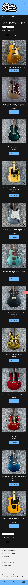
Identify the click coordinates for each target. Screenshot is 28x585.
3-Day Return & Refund (9, 553)
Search (14, 582)
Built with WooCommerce (16, 576)
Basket (22, 581)
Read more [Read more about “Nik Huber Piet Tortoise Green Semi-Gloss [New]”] (14, 278)
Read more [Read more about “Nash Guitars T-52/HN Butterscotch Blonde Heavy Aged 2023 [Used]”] (14, 195)
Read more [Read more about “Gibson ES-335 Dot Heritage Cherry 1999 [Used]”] (14, 401)
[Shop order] (8, 27)
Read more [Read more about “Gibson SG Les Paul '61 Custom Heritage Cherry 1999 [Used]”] (14, 442)
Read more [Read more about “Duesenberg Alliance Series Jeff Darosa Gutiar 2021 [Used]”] (14, 153)
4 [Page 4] (15, 35)
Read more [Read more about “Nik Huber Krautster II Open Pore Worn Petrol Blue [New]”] (14, 484)
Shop (8, 17)
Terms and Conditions (9, 562)
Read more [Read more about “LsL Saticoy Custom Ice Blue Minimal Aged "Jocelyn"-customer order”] (14, 237)
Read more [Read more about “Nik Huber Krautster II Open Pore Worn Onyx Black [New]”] (14, 320)
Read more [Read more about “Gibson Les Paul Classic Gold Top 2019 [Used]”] (14, 70)
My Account (4, 582)
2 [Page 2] (10, 35)
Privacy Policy (7, 565)
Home (4, 17)
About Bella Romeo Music (10, 550)
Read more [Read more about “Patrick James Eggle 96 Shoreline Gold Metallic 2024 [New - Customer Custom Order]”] (14, 112)
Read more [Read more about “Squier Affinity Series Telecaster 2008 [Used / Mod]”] (14, 526)
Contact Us (6, 556)
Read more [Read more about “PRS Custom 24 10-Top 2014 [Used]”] (14, 360)
